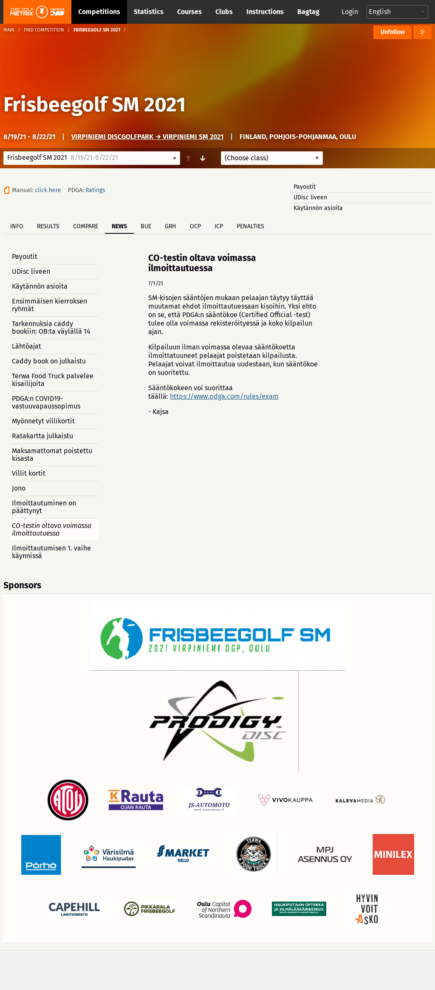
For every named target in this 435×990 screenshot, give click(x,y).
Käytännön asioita (318, 208)
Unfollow (392, 32)
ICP (219, 226)
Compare (85, 226)
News (119, 226)
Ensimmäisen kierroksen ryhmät (49, 305)
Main (8, 30)
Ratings (95, 190)
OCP (195, 226)
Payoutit (305, 186)
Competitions (99, 12)
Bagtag (308, 12)
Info (16, 226)
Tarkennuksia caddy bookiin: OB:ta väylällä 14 (51, 327)
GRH (170, 226)
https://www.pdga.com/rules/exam (224, 396)
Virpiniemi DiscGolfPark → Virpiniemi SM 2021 (147, 137)
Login (350, 12)
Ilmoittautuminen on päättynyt (44, 507)
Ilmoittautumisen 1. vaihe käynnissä (51, 552)
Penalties (250, 226)
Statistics (149, 12)
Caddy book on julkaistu (49, 361)
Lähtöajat (26, 346)
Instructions (265, 12)
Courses (189, 12)
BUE (146, 226)
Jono (18, 488)
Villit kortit (28, 473)
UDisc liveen (310, 197)
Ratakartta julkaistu (42, 436)
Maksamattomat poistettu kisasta (52, 454)
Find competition (44, 30)
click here (48, 190)
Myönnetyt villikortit (43, 421)
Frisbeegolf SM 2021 (94, 104)
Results (48, 226)
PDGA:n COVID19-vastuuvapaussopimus (46, 402)
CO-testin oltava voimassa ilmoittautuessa (51, 529)
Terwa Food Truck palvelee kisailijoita (52, 380)
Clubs (224, 12)
